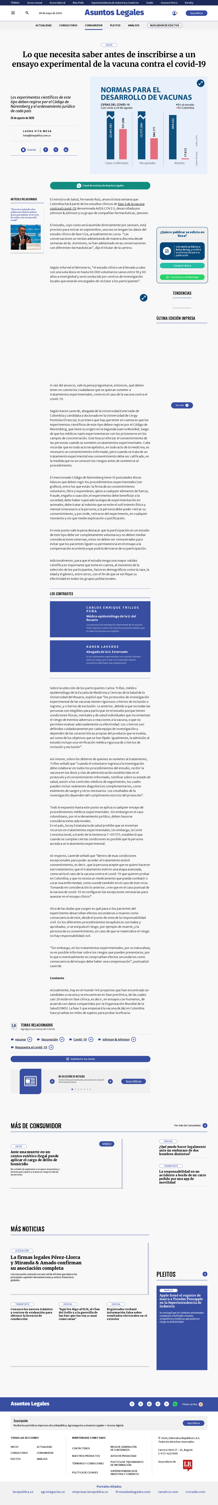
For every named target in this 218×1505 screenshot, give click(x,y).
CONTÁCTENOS (81, 1448)
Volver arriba (192, 1404)
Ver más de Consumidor (190, 1125)
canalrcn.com (168, 1492)
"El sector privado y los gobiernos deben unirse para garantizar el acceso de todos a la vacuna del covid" (25, 215)
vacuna (20, 1039)
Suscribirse (196, 13)
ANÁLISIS (133, 25)
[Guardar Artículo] (28, 149)
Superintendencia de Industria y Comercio (115, 2)
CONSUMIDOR (93, 25)
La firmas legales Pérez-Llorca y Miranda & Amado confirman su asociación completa (46, 1262)
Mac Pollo (78, 2)
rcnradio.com (195, 1492)
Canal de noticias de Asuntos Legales (100, 185)
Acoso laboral (57, 2)
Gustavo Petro (169, 2)
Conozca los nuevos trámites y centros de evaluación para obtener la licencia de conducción (32, 1314)
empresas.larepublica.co (90, 1492)
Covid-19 (80, 1039)
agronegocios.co (53, 1492)
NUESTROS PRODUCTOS (86, 1455)
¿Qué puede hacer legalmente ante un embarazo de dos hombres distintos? (182, 1150)
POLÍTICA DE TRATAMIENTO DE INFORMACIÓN (127, 1463)
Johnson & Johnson (116, 1039)
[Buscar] (27, 13)
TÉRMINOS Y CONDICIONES (88, 1463)
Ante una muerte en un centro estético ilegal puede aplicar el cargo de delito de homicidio (35, 1158)
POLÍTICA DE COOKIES (85, 1472)
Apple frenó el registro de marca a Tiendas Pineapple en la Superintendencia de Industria (181, 1301)
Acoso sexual (34, 2)
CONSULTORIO (68, 25)
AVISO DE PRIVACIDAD (123, 1455)
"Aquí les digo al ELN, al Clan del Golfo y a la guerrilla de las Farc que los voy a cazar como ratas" (79, 1314)
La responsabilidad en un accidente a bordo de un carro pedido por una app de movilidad (182, 1177)
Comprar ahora (182, 265)
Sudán (149, 2)
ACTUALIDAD (44, 25)
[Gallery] (81, 1079)
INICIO (14, 1446)
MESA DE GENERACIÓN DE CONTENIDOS (124, 1448)
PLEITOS (115, 25)
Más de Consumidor (36, 1125)
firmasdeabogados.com (133, 1492)
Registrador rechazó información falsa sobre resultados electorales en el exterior (127, 1314)
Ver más (182, 405)
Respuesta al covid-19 (31, 1047)
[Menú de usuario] (174, 13)
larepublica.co (23, 1492)
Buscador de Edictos (164, 25)
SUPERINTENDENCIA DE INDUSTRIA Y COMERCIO (125, 1473)
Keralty (189, 2)
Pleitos (166, 1274)
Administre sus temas (80, 1059)
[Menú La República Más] (13, 13)
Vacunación (49, 1039)
